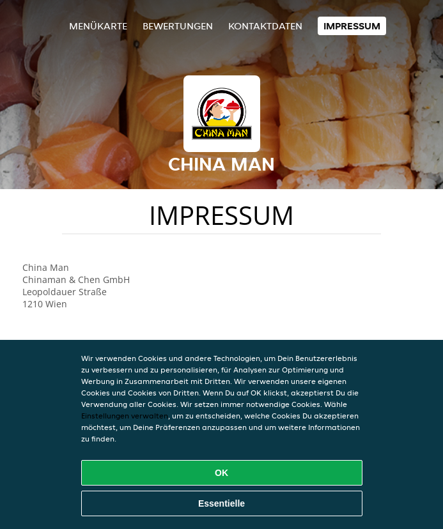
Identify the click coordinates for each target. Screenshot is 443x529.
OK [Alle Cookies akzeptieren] (221, 473)
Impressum (351, 26)
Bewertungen (178, 26)
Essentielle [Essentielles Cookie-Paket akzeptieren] (221, 503)
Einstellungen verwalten (124, 415)
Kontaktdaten (265, 26)
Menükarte (98, 26)
